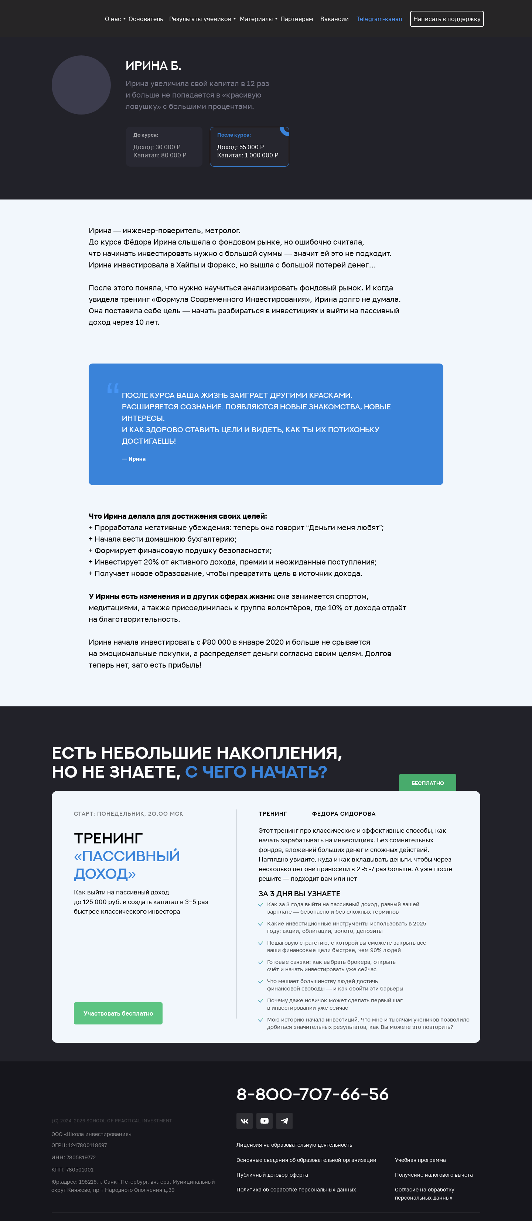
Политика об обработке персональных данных (296, 1189)
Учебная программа (420, 1160)
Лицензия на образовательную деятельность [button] (294, 1145)
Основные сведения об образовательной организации (306, 1160)
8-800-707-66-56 (312, 1094)
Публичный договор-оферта (272, 1174)
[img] (94, 1093)
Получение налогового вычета (434, 1174)
